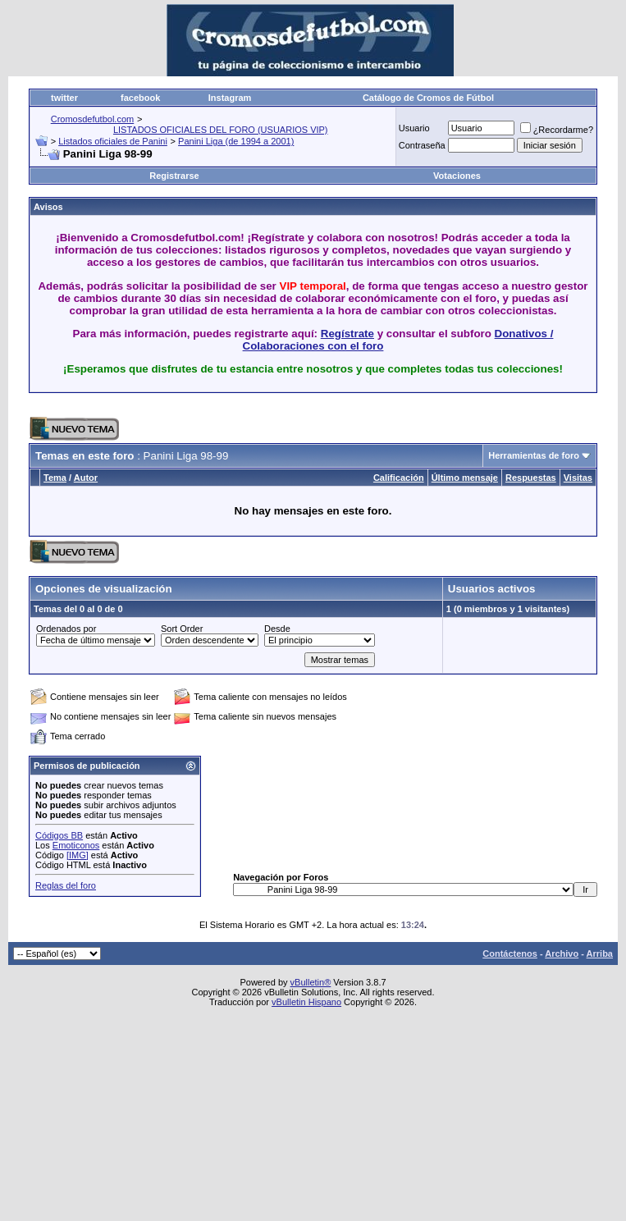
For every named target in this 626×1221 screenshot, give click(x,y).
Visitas (578, 477)
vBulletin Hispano (306, 1002)
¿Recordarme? (556, 130)
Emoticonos (76, 845)
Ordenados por (66, 628)
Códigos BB (59, 835)
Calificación (398, 477)
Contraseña (422, 145)
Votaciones (457, 176)
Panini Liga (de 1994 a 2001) (236, 141)
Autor (86, 477)
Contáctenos (509, 953)
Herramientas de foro (533, 455)
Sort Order (182, 628)
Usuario (414, 128)
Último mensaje (465, 477)
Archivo (561, 953)
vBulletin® (310, 982)
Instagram (230, 98)
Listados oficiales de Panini (112, 141)
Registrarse (174, 176)
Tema (54, 477)
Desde (277, 628)
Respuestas (530, 477)
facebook (140, 98)
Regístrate (347, 333)
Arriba (600, 953)
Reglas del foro (65, 885)
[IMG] (77, 855)
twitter (64, 98)
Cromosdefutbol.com (93, 119)
